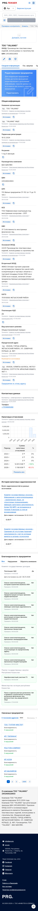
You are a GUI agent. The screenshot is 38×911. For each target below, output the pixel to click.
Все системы (7, 886)
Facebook (7, 862)
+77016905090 (7, 407)
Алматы (25, 26)
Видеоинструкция (24, 8)
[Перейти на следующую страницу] (29, 781)
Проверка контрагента (11, 26)
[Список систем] (29, 3)
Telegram (7, 870)
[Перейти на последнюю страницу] (24, 781)
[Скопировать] (13, 117)
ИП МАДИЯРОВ (10, 771)
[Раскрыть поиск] (4, 20)
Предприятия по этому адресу (14, 384)
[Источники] (7, 117)
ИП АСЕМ (8, 759)
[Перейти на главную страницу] (9, 3)
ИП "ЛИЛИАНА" (10, 736)
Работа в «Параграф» (10, 883)
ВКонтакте (7, 873)
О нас (4, 880)
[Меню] (34, 906)
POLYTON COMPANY (12, 748)
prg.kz (6, 845)
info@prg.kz (8, 841)
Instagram (7, 866)
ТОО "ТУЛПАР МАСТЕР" (13, 725)
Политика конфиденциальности (13, 890)
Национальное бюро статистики (18, 197)
